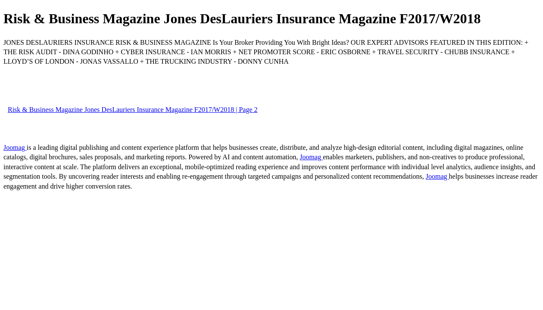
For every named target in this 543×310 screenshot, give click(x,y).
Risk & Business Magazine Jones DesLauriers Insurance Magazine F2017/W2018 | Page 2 (133, 109)
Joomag (15, 147)
